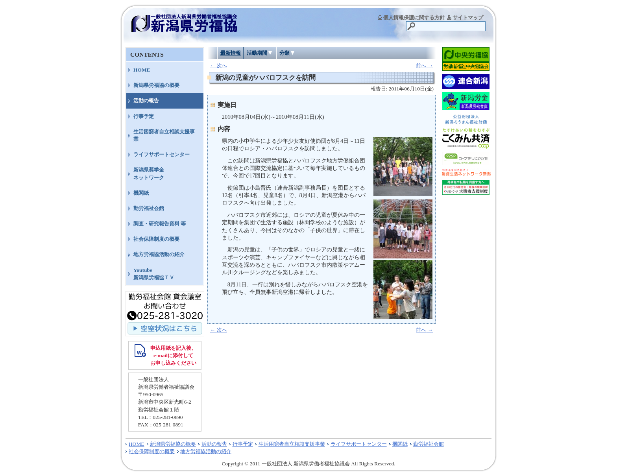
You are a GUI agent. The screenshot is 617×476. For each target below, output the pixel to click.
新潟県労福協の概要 (156, 85)
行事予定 (143, 116)
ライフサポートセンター (161, 154)
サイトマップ (468, 17)
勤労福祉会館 (148, 208)
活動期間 (257, 53)
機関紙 (141, 193)
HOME (141, 70)
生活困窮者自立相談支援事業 (164, 135)
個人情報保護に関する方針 (414, 17)
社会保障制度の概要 (156, 239)
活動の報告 (146, 100)
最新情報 (230, 53)
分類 (284, 53)
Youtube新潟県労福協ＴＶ (153, 273)
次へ (218, 65)
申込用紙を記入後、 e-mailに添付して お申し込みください (173, 355)
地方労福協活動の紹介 (159, 254)
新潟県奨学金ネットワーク (148, 173)
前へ (424, 65)
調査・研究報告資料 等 (159, 224)
